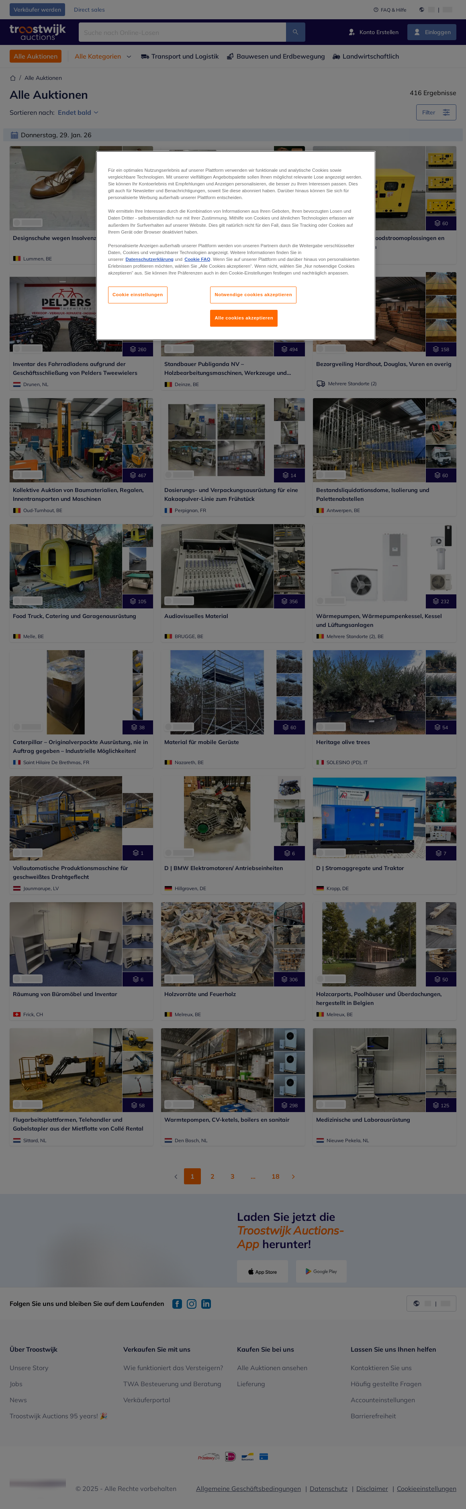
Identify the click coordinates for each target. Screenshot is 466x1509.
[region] (236, 245)
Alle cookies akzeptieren (244, 317)
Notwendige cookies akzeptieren (253, 294)
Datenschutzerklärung (150, 259)
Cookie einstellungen (137, 294)
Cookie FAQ (197, 259)
